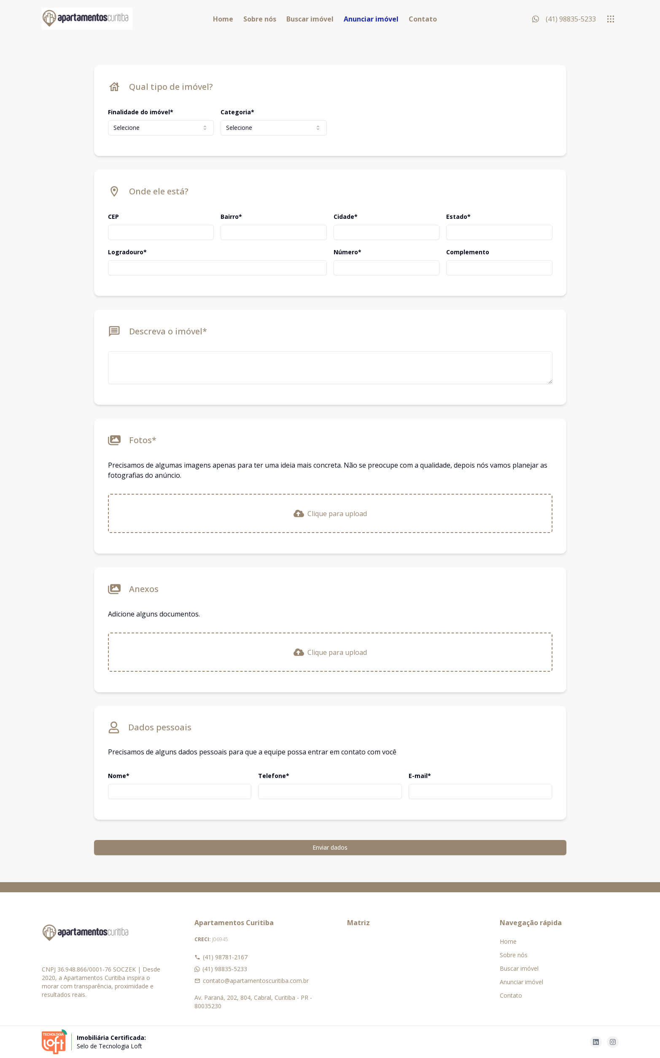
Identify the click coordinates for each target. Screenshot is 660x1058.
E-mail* (420, 776)
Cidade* (346, 217)
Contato (423, 19)
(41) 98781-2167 (221, 957)
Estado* (458, 217)
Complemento (467, 252)
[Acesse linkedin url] (596, 1042)
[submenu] (611, 19)
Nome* (118, 776)
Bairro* (231, 217)
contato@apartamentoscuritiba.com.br (251, 981)
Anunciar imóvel (371, 19)
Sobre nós (259, 19)
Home (223, 19)
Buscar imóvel (310, 19)
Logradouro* (127, 252)
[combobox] (161, 127)
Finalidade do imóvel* (140, 112)
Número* (347, 252)
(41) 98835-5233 (220, 969)
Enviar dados (330, 847)
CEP (113, 217)
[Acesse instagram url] (613, 1042)
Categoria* (237, 112)
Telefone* (273, 776)
